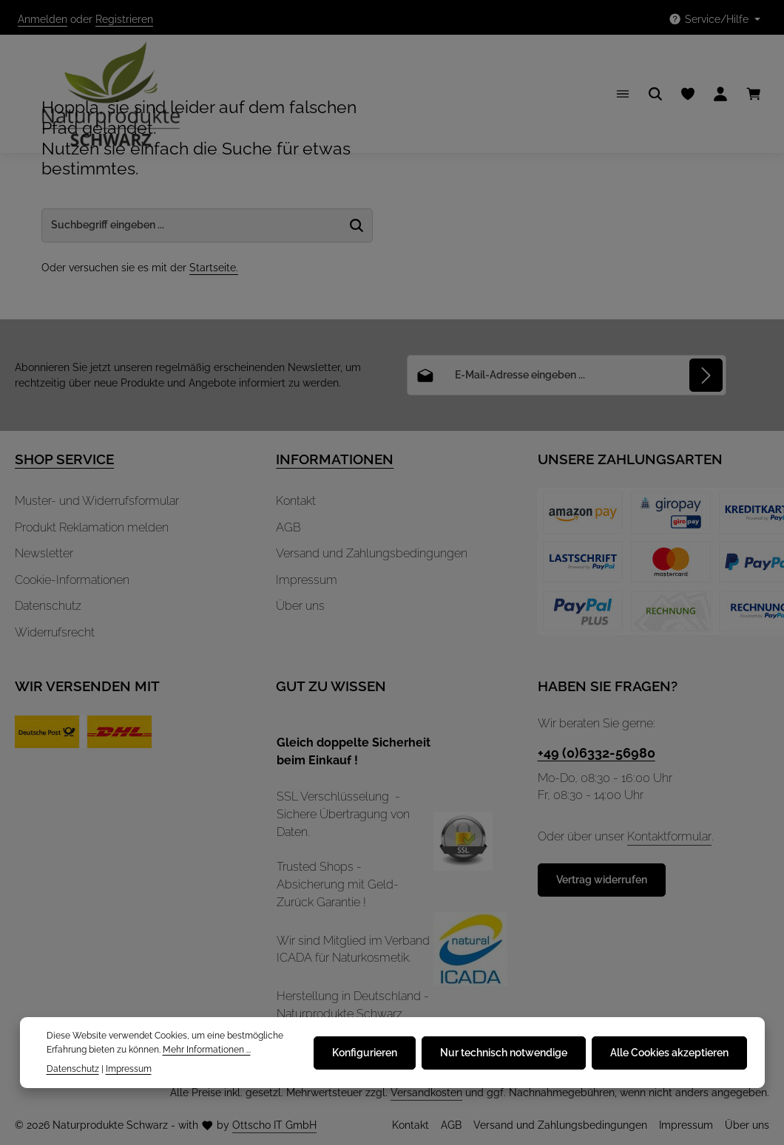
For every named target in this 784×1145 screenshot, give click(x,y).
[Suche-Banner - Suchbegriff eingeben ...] (191, 225)
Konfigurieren (364, 1053)
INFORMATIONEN (334, 459)
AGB (288, 527)
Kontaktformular (669, 836)
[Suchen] (655, 94)
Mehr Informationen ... (207, 1049)
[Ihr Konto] (720, 94)
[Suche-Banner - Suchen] (357, 225)
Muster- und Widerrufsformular (97, 501)
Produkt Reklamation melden (92, 527)
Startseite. (213, 267)
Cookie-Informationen (72, 580)
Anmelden (42, 19)
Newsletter (44, 553)
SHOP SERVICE (64, 459)
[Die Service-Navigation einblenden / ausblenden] (714, 19)
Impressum (306, 580)
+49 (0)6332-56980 (596, 753)
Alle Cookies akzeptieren (669, 1053)
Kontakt (296, 501)
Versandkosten (426, 1092)
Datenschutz (48, 606)
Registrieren (124, 19)
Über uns (300, 606)
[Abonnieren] (706, 375)
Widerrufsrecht (55, 632)
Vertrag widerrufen (601, 880)
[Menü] (623, 94)
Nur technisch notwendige (503, 1053)
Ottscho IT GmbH (274, 1125)
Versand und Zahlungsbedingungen (371, 553)
